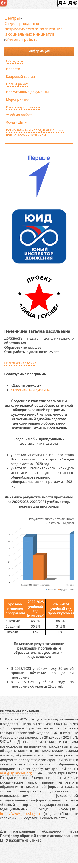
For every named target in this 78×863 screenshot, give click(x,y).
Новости (13, 69)
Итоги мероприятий (23, 107)
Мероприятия (17, 99)
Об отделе (14, 61)
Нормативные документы (27, 91)
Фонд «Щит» (16, 122)
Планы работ (17, 84)
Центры (12, 18)
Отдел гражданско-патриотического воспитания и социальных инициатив (34, 29)
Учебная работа (22, 39)
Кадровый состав (20, 76)
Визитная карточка (20, 363)
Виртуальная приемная (19, 711)
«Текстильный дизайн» (30, 390)
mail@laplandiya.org (16, 773)
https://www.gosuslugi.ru (20, 813)
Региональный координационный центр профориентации (35, 132)
